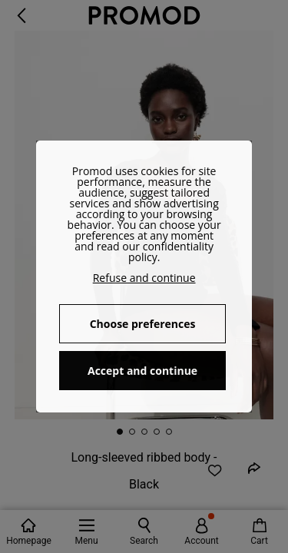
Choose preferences (143, 323)
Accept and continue (142, 370)
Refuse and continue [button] (144, 277)
